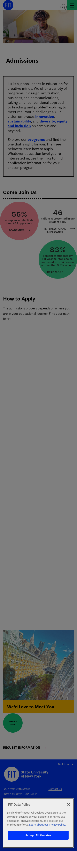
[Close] (68, 804)
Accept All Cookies (38, 835)
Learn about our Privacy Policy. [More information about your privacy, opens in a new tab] (47, 824)
